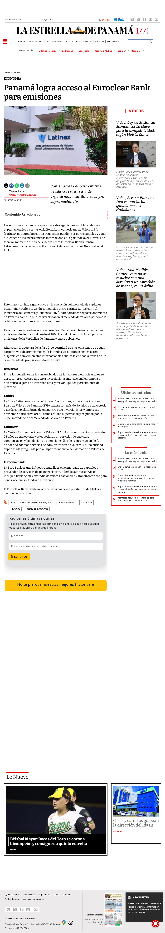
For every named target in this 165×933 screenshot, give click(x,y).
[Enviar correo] (22, 195)
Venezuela (84, 51)
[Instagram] (150, 19)
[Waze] (70, 922)
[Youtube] (157, 19)
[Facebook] (144, 19)
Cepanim (135, 51)
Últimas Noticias (47, 51)
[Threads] (132, 19)
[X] (138, 19)
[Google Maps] (63, 922)
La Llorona (67, 51)
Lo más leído (136, 452)
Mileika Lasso (17, 191)
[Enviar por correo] (27, 185)
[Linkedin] (22, 185)
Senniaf (122, 51)
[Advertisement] (55, 722)
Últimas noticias (136, 392)
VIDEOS (136, 111)
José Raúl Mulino (103, 51)
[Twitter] (6, 185)
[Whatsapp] (17, 185)
